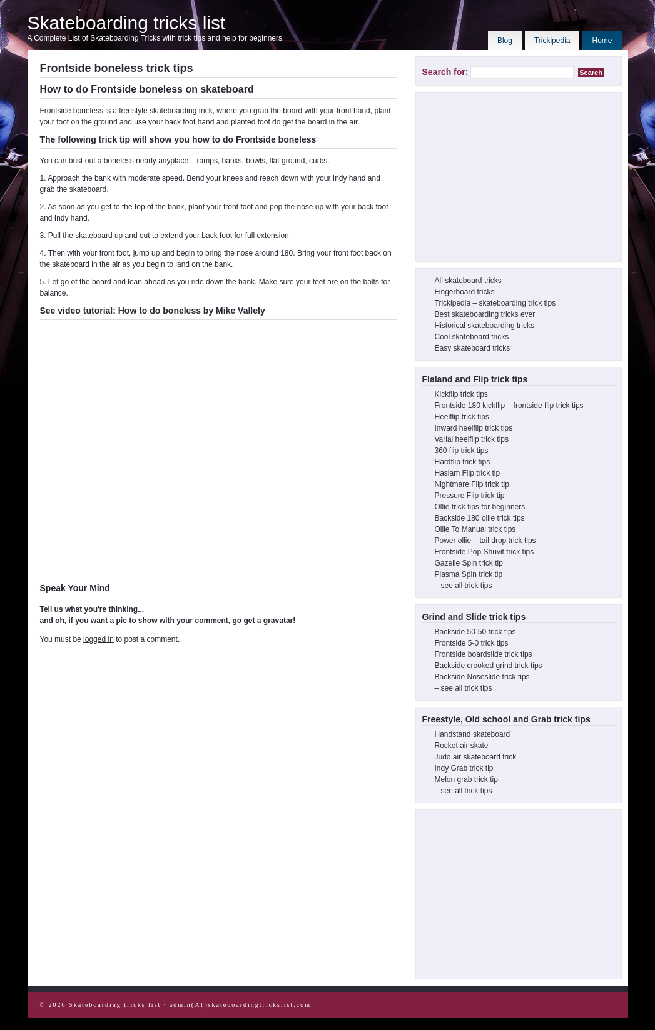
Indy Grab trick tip (464, 768)
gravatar (278, 620)
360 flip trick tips (462, 450)
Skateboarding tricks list (127, 22)
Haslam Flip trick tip (467, 473)
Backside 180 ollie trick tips (480, 518)
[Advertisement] (516, 177)
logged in (98, 639)
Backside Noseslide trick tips (482, 676)
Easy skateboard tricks (472, 348)
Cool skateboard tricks (472, 336)
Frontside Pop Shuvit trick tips (484, 552)
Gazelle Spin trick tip (469, 563)
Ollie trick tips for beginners (480, 506)
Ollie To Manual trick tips (475, 529)
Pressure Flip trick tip (470, 495)
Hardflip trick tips (462, 462)
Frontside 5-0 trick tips (472, 643)
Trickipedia (552, 40)
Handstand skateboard (472, 734)
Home (602, 40)
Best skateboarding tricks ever (485, 314)
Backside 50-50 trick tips (475, 632)
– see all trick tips (463, 585)
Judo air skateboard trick (476, 756)
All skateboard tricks (468, 280)
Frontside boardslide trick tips (483, 654)
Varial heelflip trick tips (472, 439)
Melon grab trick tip (466, 779)
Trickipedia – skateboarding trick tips (495, 303)
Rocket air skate (462, 745)
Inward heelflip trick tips (474, 428)
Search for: (445, 72)
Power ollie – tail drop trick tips (485, 540)
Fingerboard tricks (465, 292)
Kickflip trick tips (461, 394)
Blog (504, 40)
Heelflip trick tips (462, 416)
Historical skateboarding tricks (484, 325)
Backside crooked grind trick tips (488, 665)
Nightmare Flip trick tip (472, 484)
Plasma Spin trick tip (469, 574)
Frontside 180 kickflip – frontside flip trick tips (509, 405)
